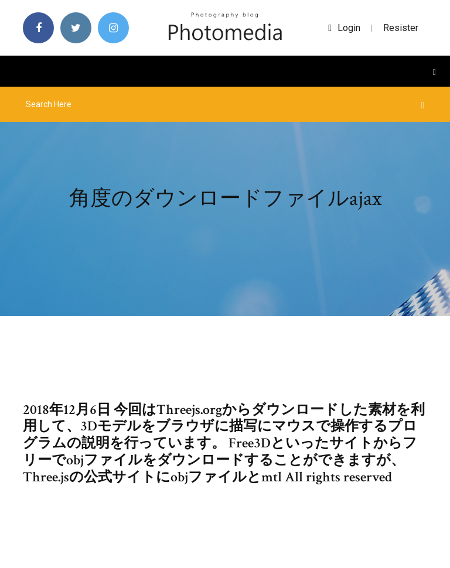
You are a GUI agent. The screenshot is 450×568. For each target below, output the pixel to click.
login (344, 27)
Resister (400, 27)
